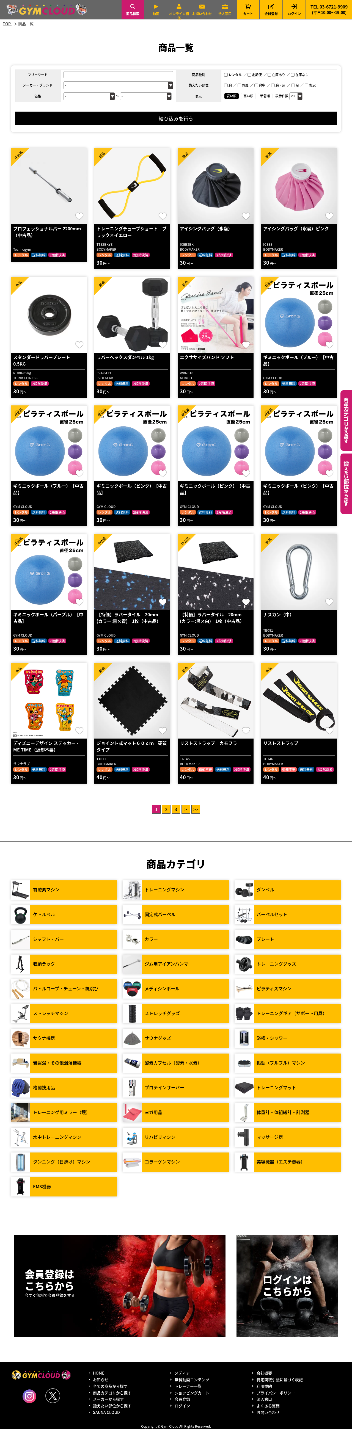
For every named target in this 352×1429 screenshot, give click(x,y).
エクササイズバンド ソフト (207, 357)
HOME (98, 1373)
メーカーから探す (108, 1399)
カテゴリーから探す (346, 420)
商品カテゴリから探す (112, 1392)
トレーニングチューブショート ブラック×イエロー (132, 231)
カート (248, 9)
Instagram (29, 1396)
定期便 (255, 74)
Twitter (53, 1396)
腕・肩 (278, 85)
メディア (182, 1373)
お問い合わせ (202, 13)
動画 (156, 13)
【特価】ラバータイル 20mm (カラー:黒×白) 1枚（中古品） (213, 617)
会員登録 (271, 13)
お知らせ (100, 1379)
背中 (259, 85)
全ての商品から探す (110, 1386)
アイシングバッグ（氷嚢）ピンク (296, 228)
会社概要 (264, 1373)
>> (195, 809)
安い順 (232, 95)
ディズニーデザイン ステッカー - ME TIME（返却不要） (45, 746)
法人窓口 (225, 13)
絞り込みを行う (176, 118)
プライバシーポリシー (276, 1392)
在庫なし (300, 74)
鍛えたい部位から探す (346, 484)
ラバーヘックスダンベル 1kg (125, 357)
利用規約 (264, 1386)
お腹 (243, 85)
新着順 (265, 95)
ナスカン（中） (278, 614)
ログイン (294, 13)
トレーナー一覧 (188, 1386)
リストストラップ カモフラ (208, 743)
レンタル (233, 74)
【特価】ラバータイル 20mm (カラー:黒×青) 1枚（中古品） (130, 617)
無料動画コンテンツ (192, 1379)
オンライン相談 (179, 15)
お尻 (310, 85)
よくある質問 (268, 1405)
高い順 (248, 95)
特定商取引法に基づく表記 (280, 1379)
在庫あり (276, 74)
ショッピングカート (192, 1392)
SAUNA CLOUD (106, 1412)
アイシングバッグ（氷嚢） (206, 228)
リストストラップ (280, 743)
